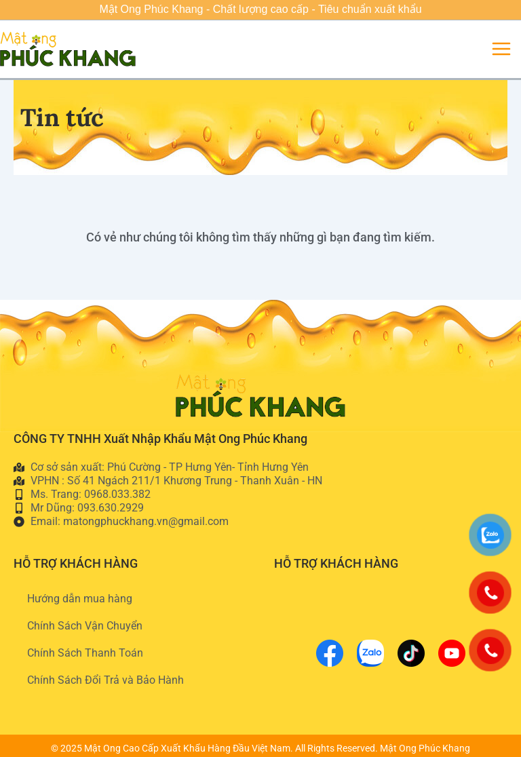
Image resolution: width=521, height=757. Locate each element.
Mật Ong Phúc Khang (425, 748)
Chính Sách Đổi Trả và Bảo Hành (105, 680)
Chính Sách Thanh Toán (85, 652)
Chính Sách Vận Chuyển (84, 625)
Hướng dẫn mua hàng (79, 598)
